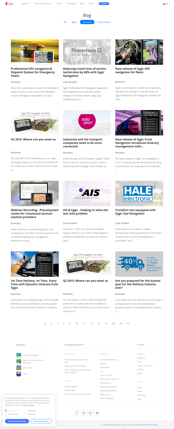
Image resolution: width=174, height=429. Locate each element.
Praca (139, 362)
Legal (139, 399)
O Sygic (140, 354)
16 (121, 323)
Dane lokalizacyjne (107, 398)
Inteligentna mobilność (108, 391)
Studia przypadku (71, 386)
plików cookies (28, 405)
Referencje (141, 358)
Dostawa (103, 363)
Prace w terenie (106, 375)
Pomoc (59, 4)
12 (91, 323)
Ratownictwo (104, 367)
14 (106, 323)
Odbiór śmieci (105, 394)
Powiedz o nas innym (145, 366)
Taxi (101, 371)
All (65, 22)
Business (87, 22)
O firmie (91, 4)
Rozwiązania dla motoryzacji (75, 366)
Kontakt (140, 373)
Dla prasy (140, 369)
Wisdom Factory (152, 425)
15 (113, 323)
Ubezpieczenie (105, 383)
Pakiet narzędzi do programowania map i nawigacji (78, 371)
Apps (74, 22)
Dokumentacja (70, 390)
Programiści (71, 4)
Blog (82, 4)
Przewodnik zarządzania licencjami (78, 394)
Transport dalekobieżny (109, 360)
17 (128, 323)
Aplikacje (25, 4)
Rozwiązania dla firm (42, 4)
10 (76, 323)
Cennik (139, 387)
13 (99, 323)
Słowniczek (141, 395)
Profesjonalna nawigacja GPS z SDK (76, 361)
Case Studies (104, 22)
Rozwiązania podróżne (108, 387)
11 (84, 323)
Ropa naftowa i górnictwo (109, 379)
